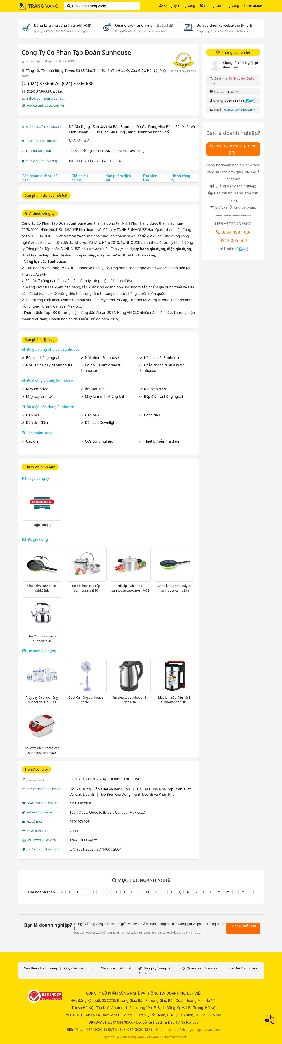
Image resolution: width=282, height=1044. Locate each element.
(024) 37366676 (43, 83)
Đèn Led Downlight (101, 422)
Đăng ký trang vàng (62, 25)
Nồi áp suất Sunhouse (162, 357)
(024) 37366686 (77, 83)
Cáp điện (33, 441)
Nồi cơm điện (155, 388)
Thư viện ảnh (150, 177)
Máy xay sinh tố (39, 396)
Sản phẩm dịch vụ (118, 177)
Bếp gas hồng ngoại (42, 357)
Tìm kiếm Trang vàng (86, 6)
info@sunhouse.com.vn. (47, 98)
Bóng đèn (152, 415)
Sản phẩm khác (39, 432)
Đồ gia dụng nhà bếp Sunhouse (52, 349)
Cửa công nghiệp (99, 441)
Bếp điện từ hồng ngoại (163, 396)
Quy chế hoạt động (79, 968)
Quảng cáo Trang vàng (219, 5)
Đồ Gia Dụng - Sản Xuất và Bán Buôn (99, 126)
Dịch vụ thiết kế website (224, 25)
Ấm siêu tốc (94, 388)
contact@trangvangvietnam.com (194, 1029)
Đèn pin (32, 415)
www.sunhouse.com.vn (46, 105)
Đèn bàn (92, 415)
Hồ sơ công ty (180, 177)
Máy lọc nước (37, 388)
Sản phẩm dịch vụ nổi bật (40, 177)
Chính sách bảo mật (116, 968)
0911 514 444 (234, 101)
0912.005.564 (233, 240)
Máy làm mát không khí (104, 396)
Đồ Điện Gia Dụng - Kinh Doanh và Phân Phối (132, 132)
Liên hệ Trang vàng (243, 968)
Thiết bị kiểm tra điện (161, 441)
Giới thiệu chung (80, 177)
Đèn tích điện (37, 422)
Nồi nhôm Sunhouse (102, 357)
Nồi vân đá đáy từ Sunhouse (49, 365)
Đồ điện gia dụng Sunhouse (49, 380)
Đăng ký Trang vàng (177, 5)
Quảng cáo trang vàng (144, 25)
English (144, 973)
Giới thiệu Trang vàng (40, 968)
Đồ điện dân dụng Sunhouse (50, 406)
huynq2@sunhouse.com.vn (239, 110)
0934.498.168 (235, 232)
